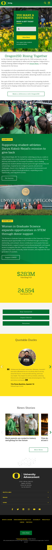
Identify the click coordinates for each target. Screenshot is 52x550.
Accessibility (36, 519)
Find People (29, 522)
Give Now (26, 533)
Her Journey (9, 178)
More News (38, 450)
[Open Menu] (49, 3)
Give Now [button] (26, 37)
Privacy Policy (46, 519)
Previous (1, 368)
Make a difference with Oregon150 (26, 94)
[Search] (45, 3)
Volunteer (26, 323)
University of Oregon (22, 539)
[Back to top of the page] (49, 547)
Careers (22, 522)
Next (50, 368)
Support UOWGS (10, 257)
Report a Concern (7, 519)
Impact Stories (26, 317)
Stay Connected (26, 312)
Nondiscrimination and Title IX (22, 519)
